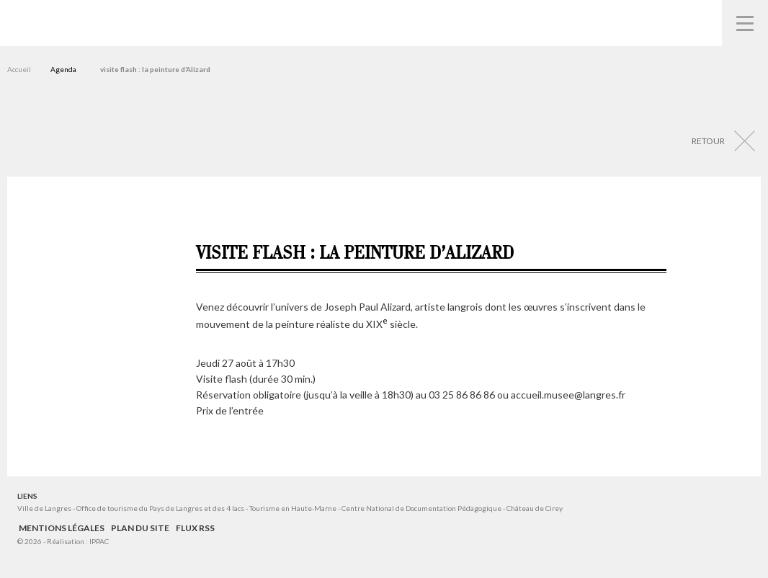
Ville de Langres (44, 508)
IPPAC (99, 541)
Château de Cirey (534, 508)
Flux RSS (195, 528)
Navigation (745, 23)
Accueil (19, 69)
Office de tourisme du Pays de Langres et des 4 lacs (161, 508)
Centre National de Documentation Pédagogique (421, 508)
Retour (708, 140)
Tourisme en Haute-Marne (292, 508)
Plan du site (140, 528)
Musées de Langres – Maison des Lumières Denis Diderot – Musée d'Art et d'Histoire (36, 22)
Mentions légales (61, 528)
